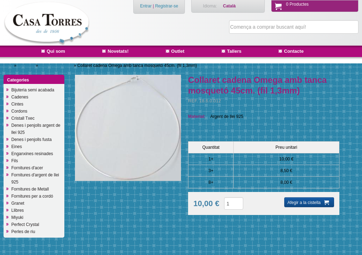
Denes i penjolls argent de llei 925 (35, 129)
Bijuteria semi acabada (32, 89)
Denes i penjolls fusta (31, 139)
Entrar (146, 6)
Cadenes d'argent (56, 65)
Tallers (234, 51)
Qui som (56, 51)
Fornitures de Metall (30, 189)
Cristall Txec (23, 118)
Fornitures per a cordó (32, 196)
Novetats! (117, 51)
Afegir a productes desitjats (219, 224)
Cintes (17, 104)
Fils (14, 160)
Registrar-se (166, 6)
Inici (9, 65)
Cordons (19, 111)
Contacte (294, 51)
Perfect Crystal (25, 224)
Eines (16, 146)
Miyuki (17, 217)
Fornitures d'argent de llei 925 (35, 178)
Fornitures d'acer (27, 167)
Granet (17, 203)
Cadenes (27, 65)
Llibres (17, 210)
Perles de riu (23, 231)
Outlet (178, 51)
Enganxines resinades (32, 153)
